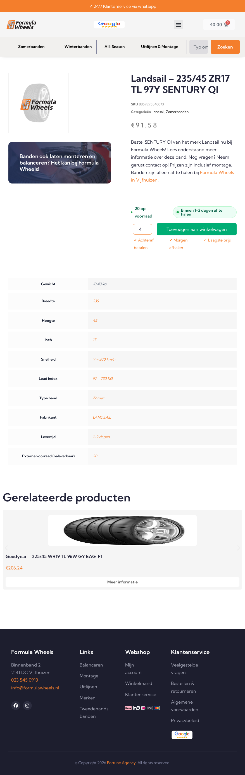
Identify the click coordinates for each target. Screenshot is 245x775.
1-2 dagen (101, 436)
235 (96, 301)
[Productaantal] (142, 229)
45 (95, 320)
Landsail (158, 112)
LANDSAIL (102, 417)
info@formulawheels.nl (35, 688)
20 (95, 456)
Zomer (98, 398)
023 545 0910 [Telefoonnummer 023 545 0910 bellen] (24, 680)
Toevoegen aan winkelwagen (196, 229)
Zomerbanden (177, 112)
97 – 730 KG (103, 378)
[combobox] (198, 47)
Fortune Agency (121, 762)
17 (94, 339)
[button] (178, 24)
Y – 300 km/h (104, 359)
